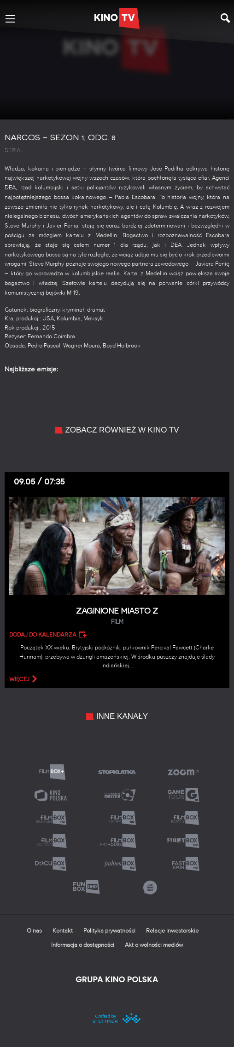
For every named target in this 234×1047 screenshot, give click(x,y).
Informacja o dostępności (82, 945)
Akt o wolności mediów (154, 945)
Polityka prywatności (109, 931)
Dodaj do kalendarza (42, 635)
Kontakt (63, 931)
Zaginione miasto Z (117, 616)
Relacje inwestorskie (172, 931)
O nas (34, 931)
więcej (19, 679)
